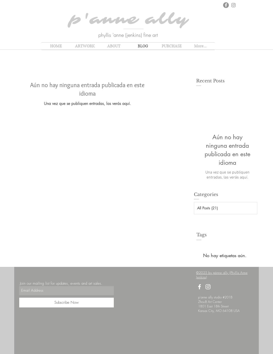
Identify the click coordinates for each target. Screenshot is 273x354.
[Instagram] (233, 5)
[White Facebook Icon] (199, 286)
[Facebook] (226, 5)
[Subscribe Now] (66, 302)
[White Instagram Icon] (208, 286)
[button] (84, 46)
